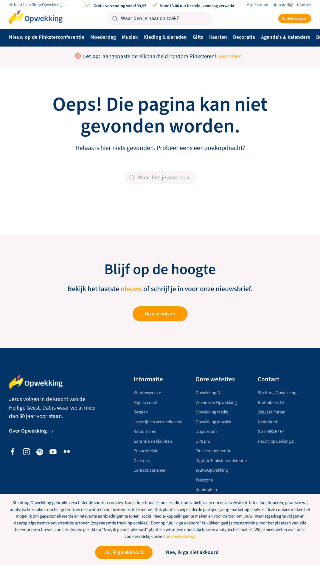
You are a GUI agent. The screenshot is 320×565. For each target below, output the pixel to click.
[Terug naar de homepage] (36, 17)
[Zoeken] (160, 18)
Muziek (130, 37)
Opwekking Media (212, 412)
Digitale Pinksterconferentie (221, 461)
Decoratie (244, 37)
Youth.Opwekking (211, 470)
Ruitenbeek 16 (271, 402)
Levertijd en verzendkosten (157, 422)
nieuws (131, 289)
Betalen (140, 412)
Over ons (141, 461)
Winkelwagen (294, 18)
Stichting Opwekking (277, 393)
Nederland (267, 422)
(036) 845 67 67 (271, 431)
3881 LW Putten (271, 412)
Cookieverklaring (179, 536)
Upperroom (206, 431)
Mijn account (257, 5)
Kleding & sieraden (165, 37)
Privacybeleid (146, 451)
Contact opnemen (150, 470)
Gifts (198, 37)
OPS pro (202, 441)
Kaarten (218, 37)
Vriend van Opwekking (216, 402)
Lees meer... (231, 57)
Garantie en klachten (152, 441)
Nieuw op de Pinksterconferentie (46, 37)
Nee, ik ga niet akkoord (192, 552)
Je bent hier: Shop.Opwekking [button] (39, 5)
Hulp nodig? (282, 5)
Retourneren (144, 431)
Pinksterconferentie (213, 451)
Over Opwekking (28, 431)
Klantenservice (147, 393)
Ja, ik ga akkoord (123, 552)
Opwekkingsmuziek (213, 422)
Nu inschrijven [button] (160, 313)
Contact (304, 5)
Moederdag (103, 37)
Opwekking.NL (209, 393)
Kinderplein (206, 490)
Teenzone (204, 480)
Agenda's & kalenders (285, 37)
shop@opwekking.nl (277, 441)
